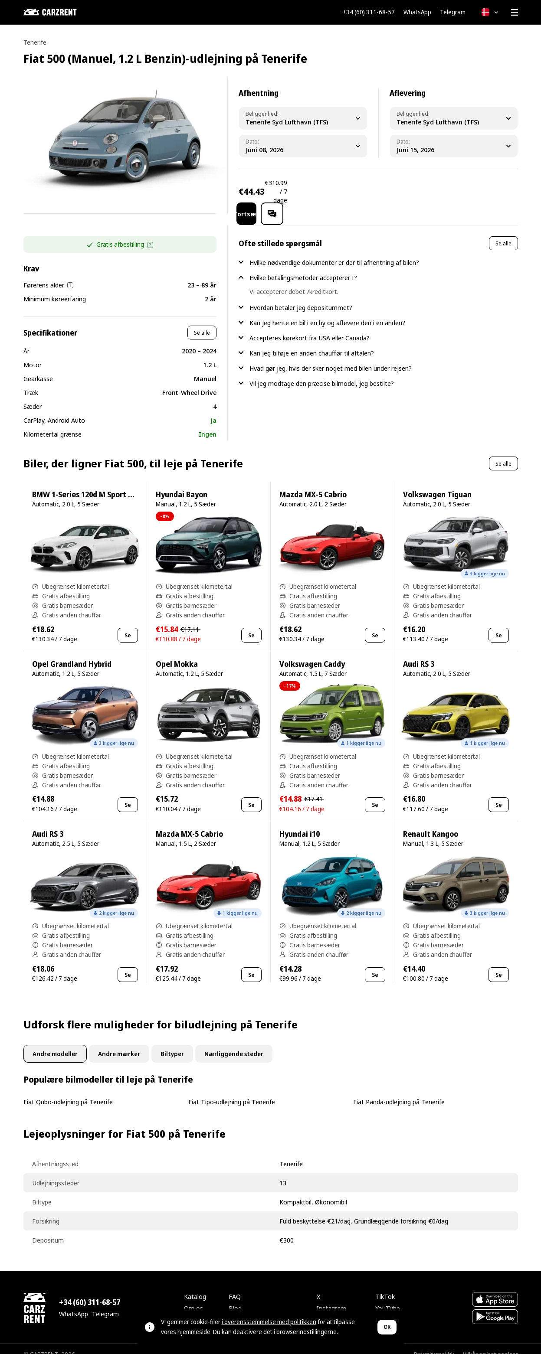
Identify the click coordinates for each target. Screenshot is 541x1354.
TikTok (385, 1285)
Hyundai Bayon (181, 483)
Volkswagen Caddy (312, 653)
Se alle (202, 321)
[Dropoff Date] (454, 146)
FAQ (235, 1285)
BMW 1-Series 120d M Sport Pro (86, 483)
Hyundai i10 (299, 823)
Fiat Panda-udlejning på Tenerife (399, 1090)
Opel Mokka (177, 653)
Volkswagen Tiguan (437, 483)
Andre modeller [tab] (55, 1042)
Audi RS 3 (418, 653)
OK (387, 1327)
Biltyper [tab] (172, 1042)
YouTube (387, 1296)
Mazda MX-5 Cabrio (313, 483)
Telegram (453, 12)
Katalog (195, 1285)
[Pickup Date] (303, 146)
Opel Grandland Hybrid (71, 653)
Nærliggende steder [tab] (233, 1042)
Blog (235, 1296)
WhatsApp (417, 12)
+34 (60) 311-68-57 (369, 12)
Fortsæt (440, 191)
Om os (193, 1296)
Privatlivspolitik (434, 1343)
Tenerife (34, 42)
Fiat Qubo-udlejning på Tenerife (68, 1090)
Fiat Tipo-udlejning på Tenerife (231, 1090)
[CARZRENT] (66, 12)
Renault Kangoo (430, 823)
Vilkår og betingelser (490, 1343)
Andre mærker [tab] (119, 1042)
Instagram (331, 1296)
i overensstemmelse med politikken (269, 1322)
